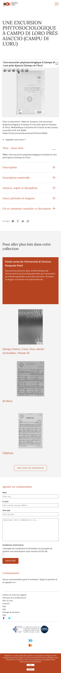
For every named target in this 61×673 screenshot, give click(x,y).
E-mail (5, 501)
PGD (4, 615)
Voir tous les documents (30, 468)
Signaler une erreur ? (16, 139)
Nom (4, 492)
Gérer (30, 669)
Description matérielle (16, 177)
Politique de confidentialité (14, 598)
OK (30, 665)
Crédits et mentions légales (14, 595)
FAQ (4, 609)
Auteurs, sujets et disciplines (20, 188)
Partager (6, 221)
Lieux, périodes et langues (18, 198)
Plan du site (7, 601)
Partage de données (11, 612)
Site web (6, 510)
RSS (4, 606)
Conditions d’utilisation (13, 545)
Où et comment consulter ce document (26, 208)
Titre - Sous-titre (13, 148)
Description (9, 167)
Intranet (6, 603)
